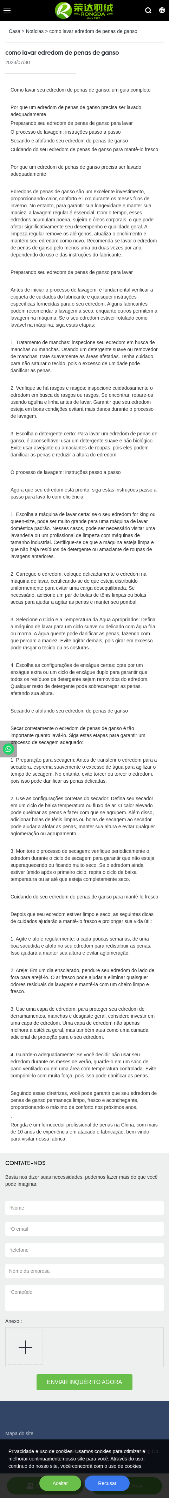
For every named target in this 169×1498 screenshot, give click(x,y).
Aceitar (60, 1483)
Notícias (35, 31)
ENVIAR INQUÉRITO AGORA (84, 1382)
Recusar (107, 1483)
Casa (14, 31)
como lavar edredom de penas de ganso (93, 31)
